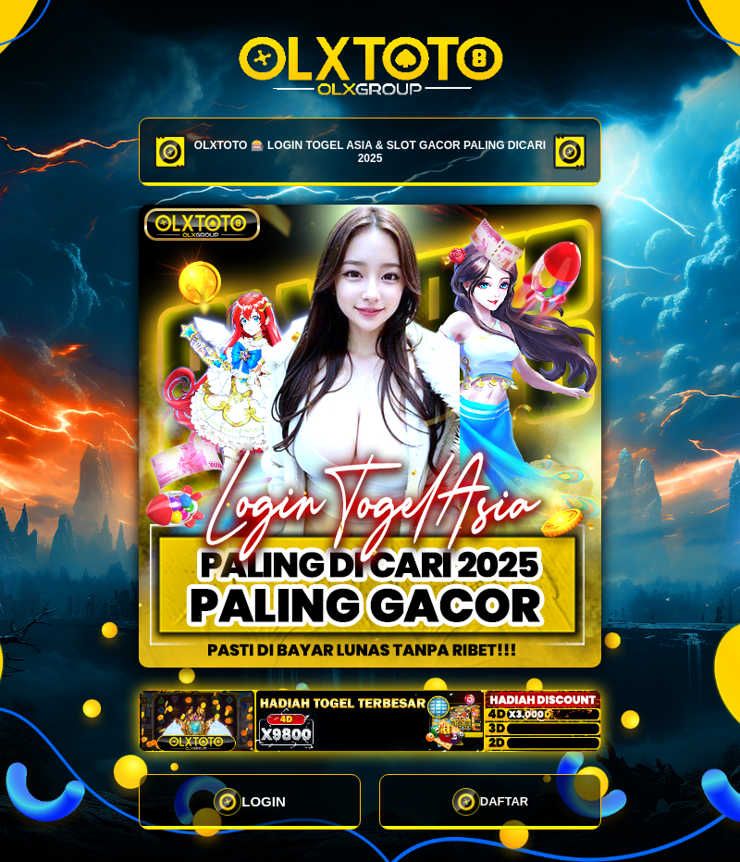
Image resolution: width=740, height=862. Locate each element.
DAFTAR (490, 802)
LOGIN (250, 802)
